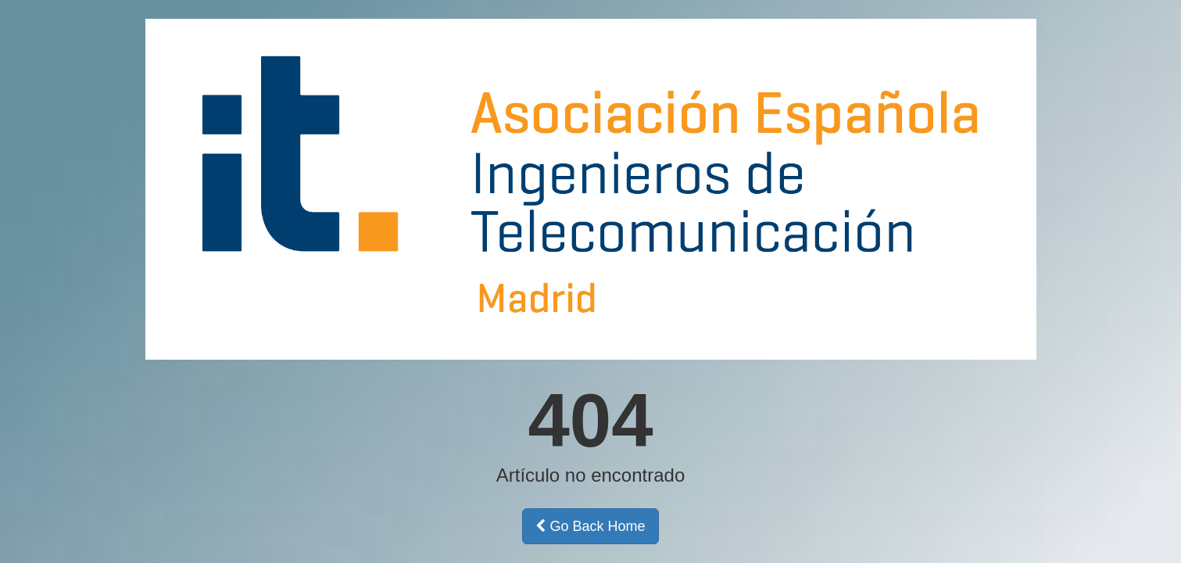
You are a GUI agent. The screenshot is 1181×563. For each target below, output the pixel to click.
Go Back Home (590, 526)
